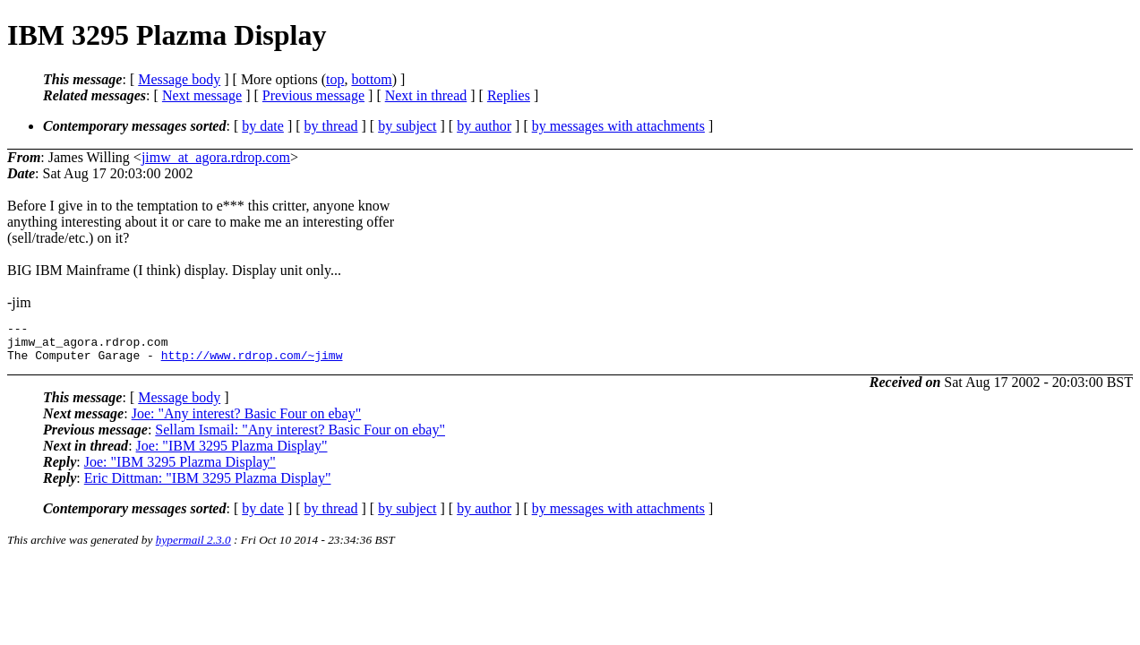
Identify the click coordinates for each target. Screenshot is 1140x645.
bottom (371, 79)
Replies (508, 95)
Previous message (313, 95)
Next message (202, 95)
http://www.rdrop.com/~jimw (252, 363)
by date (263, 125)
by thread (331, 125)
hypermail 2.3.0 (193, 548)
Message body (179, 79)
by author (484, 125)
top (335, 79)
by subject (407, 125)
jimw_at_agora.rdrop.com (215, 157)
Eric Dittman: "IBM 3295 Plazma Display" (207, 486)
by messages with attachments (618, 125)
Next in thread (426, 95)
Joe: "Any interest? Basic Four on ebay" (247, 421)
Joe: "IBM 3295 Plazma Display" (232, 453)
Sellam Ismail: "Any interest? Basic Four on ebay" (300, 437)
